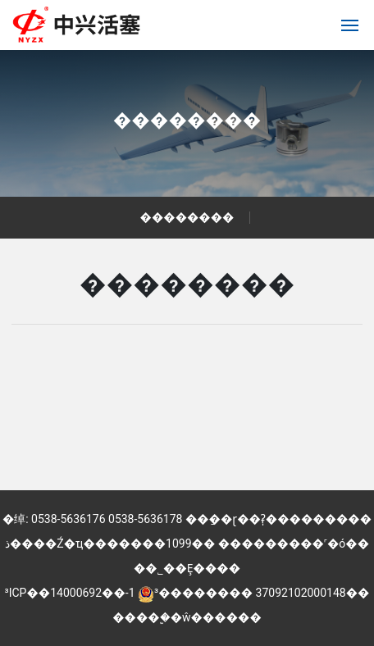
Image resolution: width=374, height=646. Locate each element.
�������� (187, 120)
